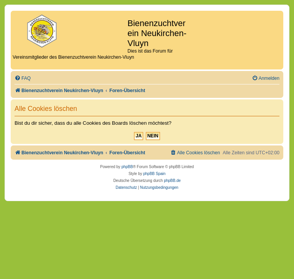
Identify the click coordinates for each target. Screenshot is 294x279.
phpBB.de (172, 180)
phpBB (127, 167)
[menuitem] (23, 78)
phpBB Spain (154, 174)
